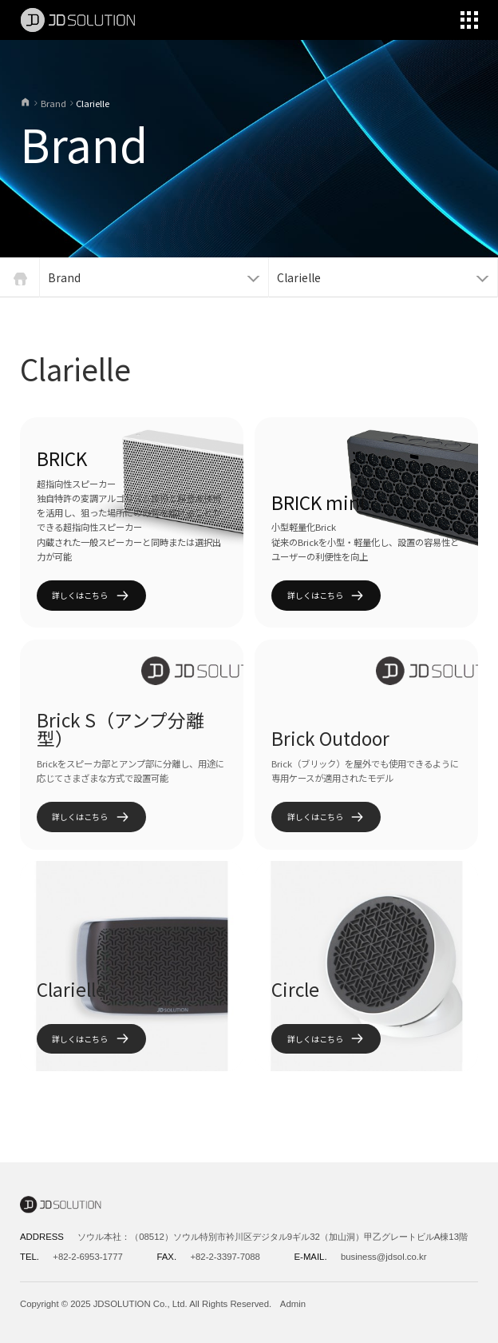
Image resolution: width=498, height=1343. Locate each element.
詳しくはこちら (91, 596)
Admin (293, 1304)
